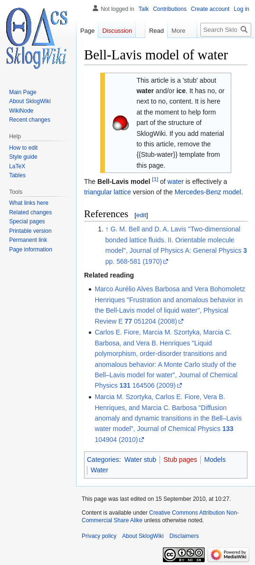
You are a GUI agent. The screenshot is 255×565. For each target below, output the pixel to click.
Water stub (140, 459)
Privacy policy (99, 536)
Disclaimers (184, 536)
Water (99, 470)
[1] (155, 179)
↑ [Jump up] (107, 229)
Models (215, 459)
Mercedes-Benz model (208, 192)
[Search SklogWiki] (225, 30)
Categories (103, 459)
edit (141, 215)
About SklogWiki (142, 536)
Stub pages (180, 459)
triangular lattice (107, 192)
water (176, 181)
